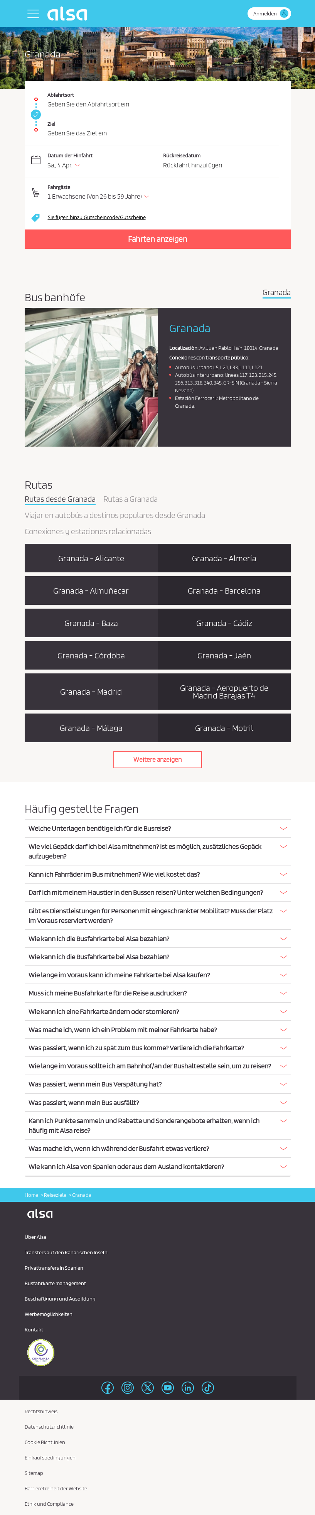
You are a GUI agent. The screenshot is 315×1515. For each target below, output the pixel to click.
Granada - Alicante (91, 558)
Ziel (51, 123)
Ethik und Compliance (49, 1504)
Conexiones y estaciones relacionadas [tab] (88, 532)
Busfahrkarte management (55, 1283)
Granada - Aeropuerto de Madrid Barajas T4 (224, 691)
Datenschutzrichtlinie (49, 1427)
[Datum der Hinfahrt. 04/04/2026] (103, 161)
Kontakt (34, 1329)
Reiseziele (55, 1195)
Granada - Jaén (224, 655)
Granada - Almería (224, 558)
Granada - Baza (91, 623)
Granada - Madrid (91, 691)
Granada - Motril (224, 728)
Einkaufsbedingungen (50, 1457)
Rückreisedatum (181, 155)
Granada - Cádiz (224, 623)
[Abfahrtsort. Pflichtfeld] (158, 95)
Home (31, 1195)
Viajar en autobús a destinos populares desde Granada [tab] (115, 515)
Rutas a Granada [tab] (130, 499)
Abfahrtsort (60, 94)
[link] (34, 114)
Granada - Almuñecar (91, 590)
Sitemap (34, 1473)
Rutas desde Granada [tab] (60, 499)
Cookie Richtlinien (45, 1442)
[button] (163, 192)
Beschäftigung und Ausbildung (60, 1299)
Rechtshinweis (41, 1411)
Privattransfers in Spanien (54, 1268)
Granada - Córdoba (91, 655)
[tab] (158, 829)
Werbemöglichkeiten (48, 1314)
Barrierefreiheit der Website (56, 1488)
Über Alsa (35, 1237)
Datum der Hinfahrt (70, 155)
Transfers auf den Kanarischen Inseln (66, 1252)
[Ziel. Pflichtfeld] (158, 125)
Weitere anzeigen (157, 759)
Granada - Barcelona (224, 590)
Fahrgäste (58, 187)
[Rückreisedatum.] (221, 161)
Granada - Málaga (91, 728)
